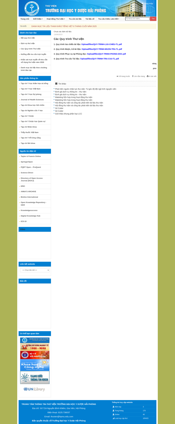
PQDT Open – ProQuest (31, 167)
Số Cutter (59, 108)
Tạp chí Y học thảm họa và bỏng (34, 83)
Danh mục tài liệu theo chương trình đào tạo (34, 69)
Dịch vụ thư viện (28, 43)
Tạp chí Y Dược (27, 116)
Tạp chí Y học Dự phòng (31, 94)
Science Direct (27, 173)
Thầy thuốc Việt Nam (29, 132)
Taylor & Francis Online (31, 156)
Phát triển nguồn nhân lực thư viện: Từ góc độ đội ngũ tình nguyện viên (85, 89)
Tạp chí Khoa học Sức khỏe (32, 105)
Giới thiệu (38, 19)
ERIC (23, 186)
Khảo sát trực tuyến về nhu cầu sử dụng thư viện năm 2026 (34, 61)
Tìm (153, 19)
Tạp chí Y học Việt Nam (31, 89)
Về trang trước (123, 76)
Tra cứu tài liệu (75, 19)
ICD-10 (23, 221)
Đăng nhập (147, 3)
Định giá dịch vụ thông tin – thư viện (70, 92)
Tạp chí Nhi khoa (28, 143)
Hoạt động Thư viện (56, 19)
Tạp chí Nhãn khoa (29, 127)
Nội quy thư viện (28, 38)
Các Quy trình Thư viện (31, 49)
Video (22, 229)
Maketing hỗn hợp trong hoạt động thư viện (73, 97)
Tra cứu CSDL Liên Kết (108, 19)
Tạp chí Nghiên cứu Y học (32, 110)
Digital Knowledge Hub (30, 216)
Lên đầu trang (138, 76)
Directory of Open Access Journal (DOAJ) (32, 179)
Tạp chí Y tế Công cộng (31, 138)
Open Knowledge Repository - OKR (33, 203)
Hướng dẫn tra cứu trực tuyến (33, 54)
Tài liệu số (90, 19)
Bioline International (29, 197)
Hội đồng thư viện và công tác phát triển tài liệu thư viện (79, 103)
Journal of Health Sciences (32, 100)
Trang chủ (25, 19)
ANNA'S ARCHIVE (28, 191)
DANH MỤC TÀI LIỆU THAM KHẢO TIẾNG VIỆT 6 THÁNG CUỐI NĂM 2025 (64, 26)
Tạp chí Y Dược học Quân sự (33, 121)
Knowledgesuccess (29, 210)
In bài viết (151, 76)
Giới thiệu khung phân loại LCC (68, 114)
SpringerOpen (27, 162)
